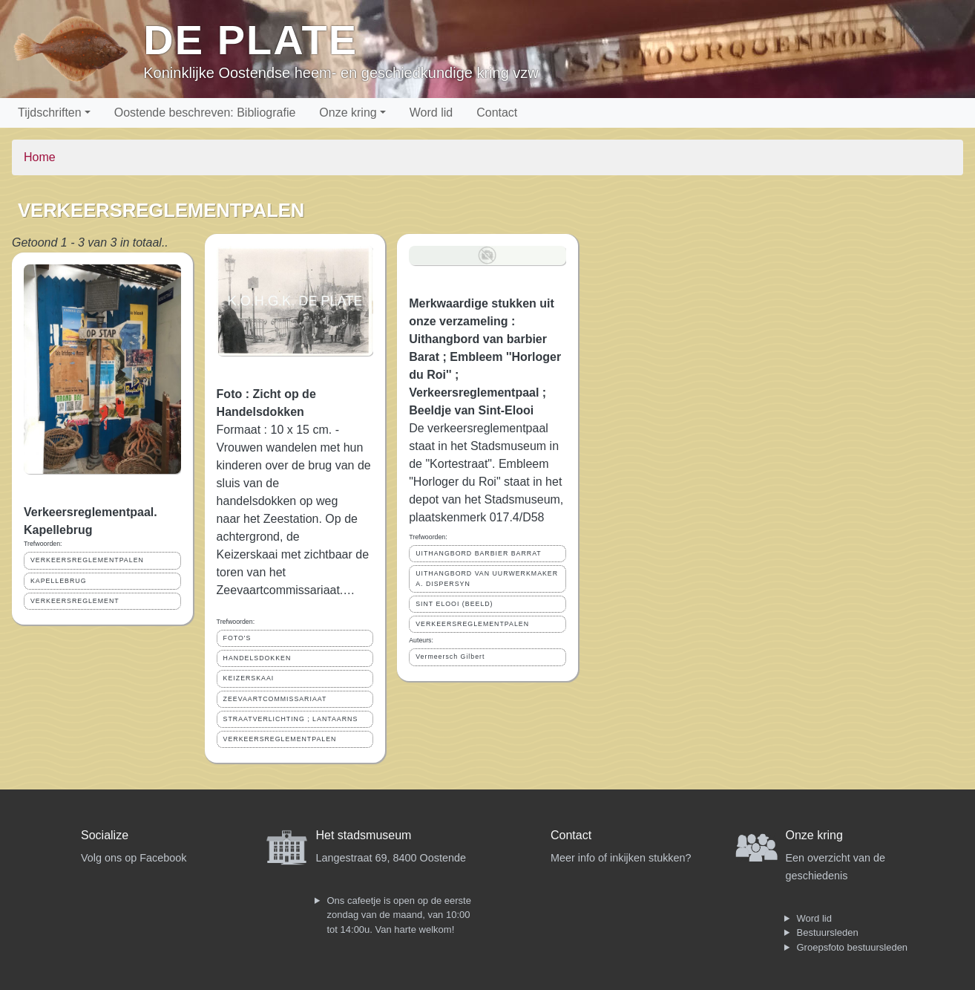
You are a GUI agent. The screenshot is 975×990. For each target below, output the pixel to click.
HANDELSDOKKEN (257, 658)
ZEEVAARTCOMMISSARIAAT (275, 699)
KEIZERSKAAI (249, 678)
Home (40, 157)
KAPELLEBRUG (58, 580)
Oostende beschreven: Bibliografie (205, 112)
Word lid (431, 112)
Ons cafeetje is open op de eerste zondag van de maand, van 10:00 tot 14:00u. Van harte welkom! (399, 915)
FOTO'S (237, 638)
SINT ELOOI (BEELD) (454, 604)
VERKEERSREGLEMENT (74, 601)
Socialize (104, 835)
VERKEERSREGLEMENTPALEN (87, 560)
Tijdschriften (50, 112)
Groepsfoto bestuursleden (852, 947)
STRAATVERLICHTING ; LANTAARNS (290, 719)
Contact (496, 112)
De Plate (250, 39)
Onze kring (347, 112)
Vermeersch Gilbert (450, 656)
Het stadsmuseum (364, 835)
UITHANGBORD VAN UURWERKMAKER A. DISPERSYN (487, 578)
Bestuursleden (828, 932)
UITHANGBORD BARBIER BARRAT (479, 553)
